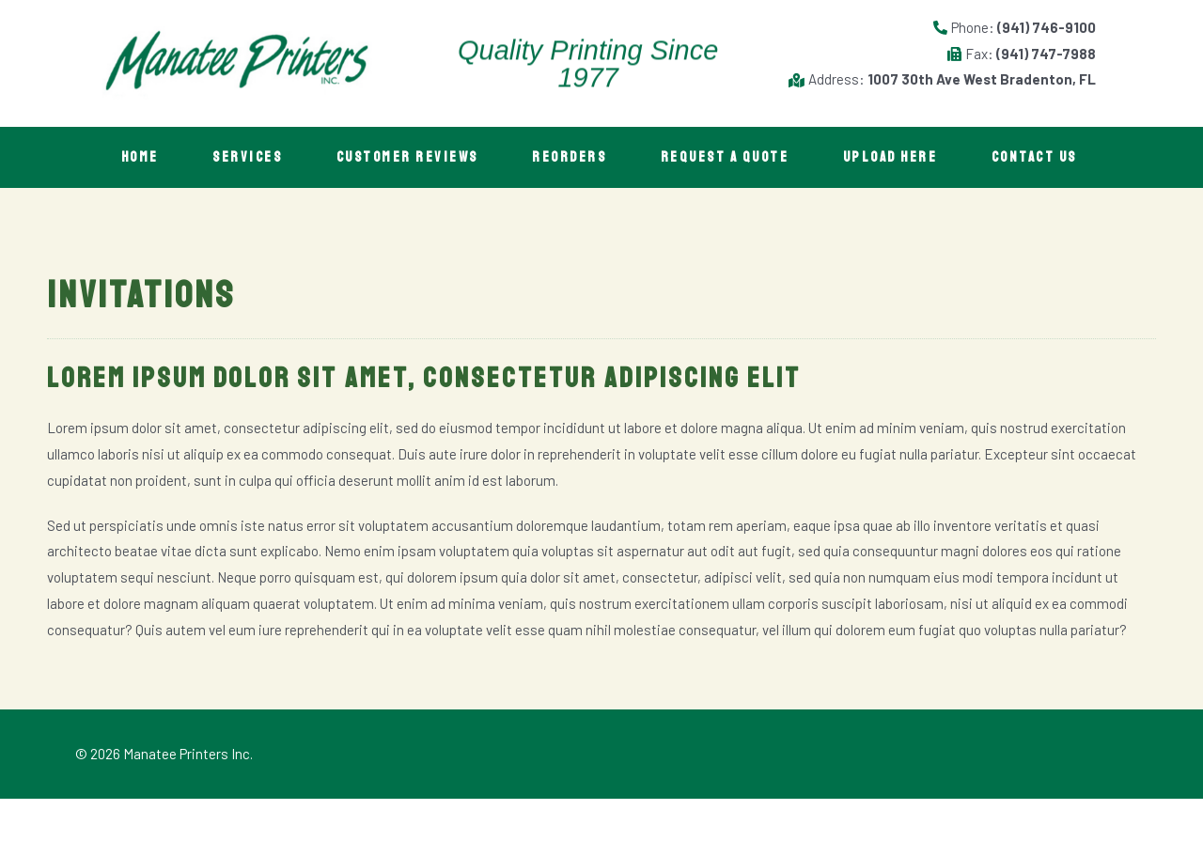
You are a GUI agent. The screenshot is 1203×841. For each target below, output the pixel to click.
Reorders (577, 157)
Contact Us (165, 200)
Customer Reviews (413, 157)
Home (141, 157)
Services (251, 157)
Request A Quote (735, 157)
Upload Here (903, 157)
